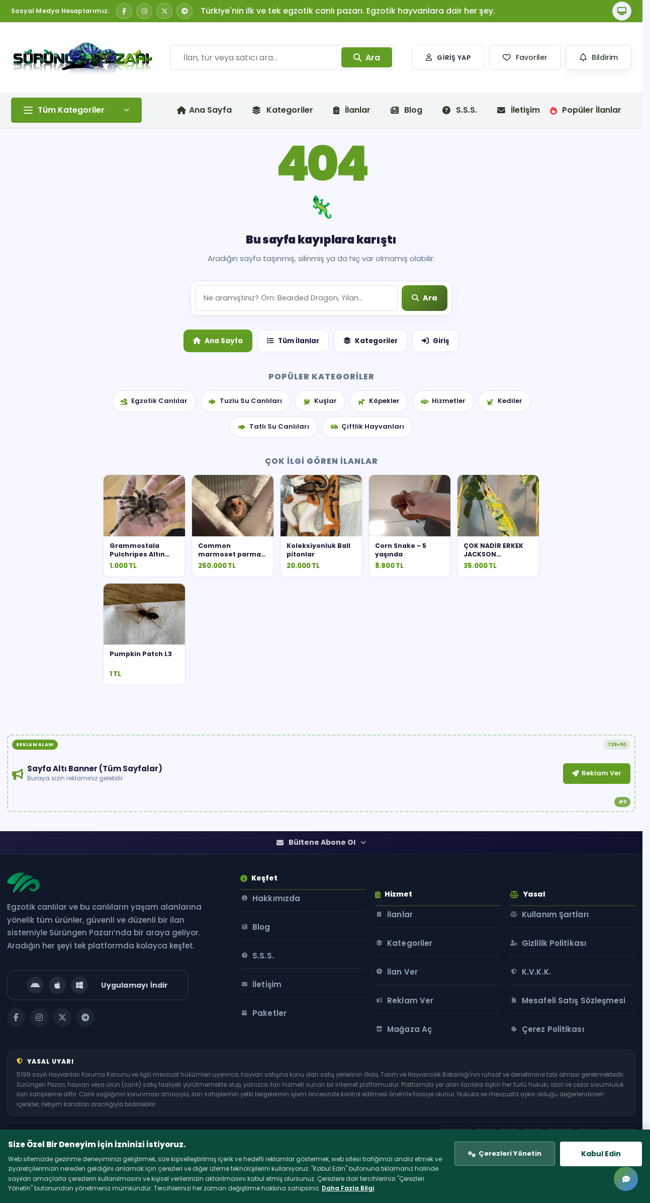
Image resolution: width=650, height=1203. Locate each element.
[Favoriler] (525, 57)
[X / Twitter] (164, 11)
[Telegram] (184, 11)
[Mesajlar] (626, 1179)
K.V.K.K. (546, 1014)
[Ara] (425, 372)
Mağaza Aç (422, 1071)
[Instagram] (144, 11)
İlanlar (351, 110)
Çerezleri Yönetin (498, 1138)
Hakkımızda (279, 956)
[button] (525, 57)
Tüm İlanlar (293, 414)
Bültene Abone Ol (321, 894)
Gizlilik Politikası (564, 985)
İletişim (518, 110)
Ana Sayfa (218, 414)
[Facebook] (124, 11)
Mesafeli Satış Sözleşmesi (560, 1048)
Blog (406, 110)
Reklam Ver (419, 837)
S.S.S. (459, 110)
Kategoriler (282, 110)
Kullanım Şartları (565, 956)
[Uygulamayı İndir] (101, 1037)
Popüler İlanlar (585, 110)
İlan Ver (415, 1014)
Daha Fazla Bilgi (140, 1184)
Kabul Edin (593, 1138)
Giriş (435, 414)
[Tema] (621, 11)
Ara (366, 57)
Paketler (272, 1071)
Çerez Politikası (563, 1083)
